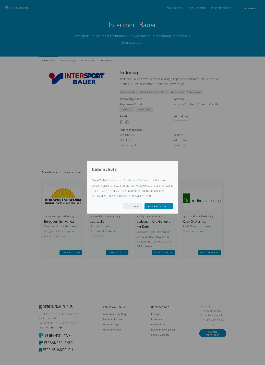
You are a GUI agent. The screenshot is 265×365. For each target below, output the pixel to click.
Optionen (133, 206)
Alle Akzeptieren (159, 206)
